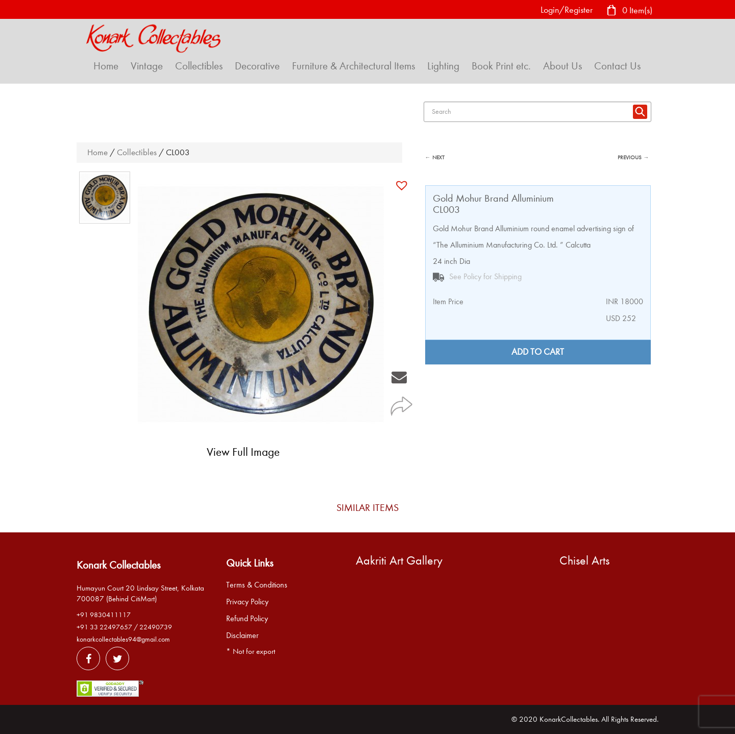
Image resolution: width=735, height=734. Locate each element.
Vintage (147, 66)
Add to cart (537, 352)
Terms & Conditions (256, 585)
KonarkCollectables (569, 719)
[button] (403, 185)
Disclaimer (242, 635)
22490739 (155, 627)
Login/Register (567, 10)
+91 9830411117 (104, 614)
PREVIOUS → (633, 157)
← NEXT (435, 157)
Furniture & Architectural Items (353, 66)
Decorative (257, 66)
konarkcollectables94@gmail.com (123, 639)
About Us (562, 66)
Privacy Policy (247, 601)
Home (105, 66)
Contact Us (617, 66)
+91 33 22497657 (104, 627)
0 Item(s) (629, 11)
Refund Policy (247, 618)
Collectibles (199, 66)
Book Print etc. (501, 66)
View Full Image (243, 452)
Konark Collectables (118, 565)
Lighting (443, 66)
